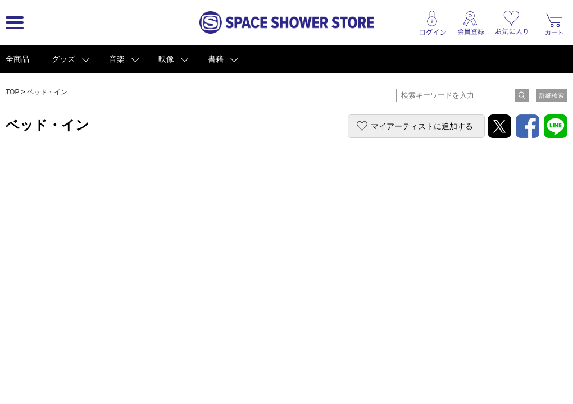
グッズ (63, 58)
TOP (12, 92)
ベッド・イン (47, 92)
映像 (166, 58)
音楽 (117, 58)
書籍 (216, 58)
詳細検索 (551, 95)
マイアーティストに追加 (422, 126)
